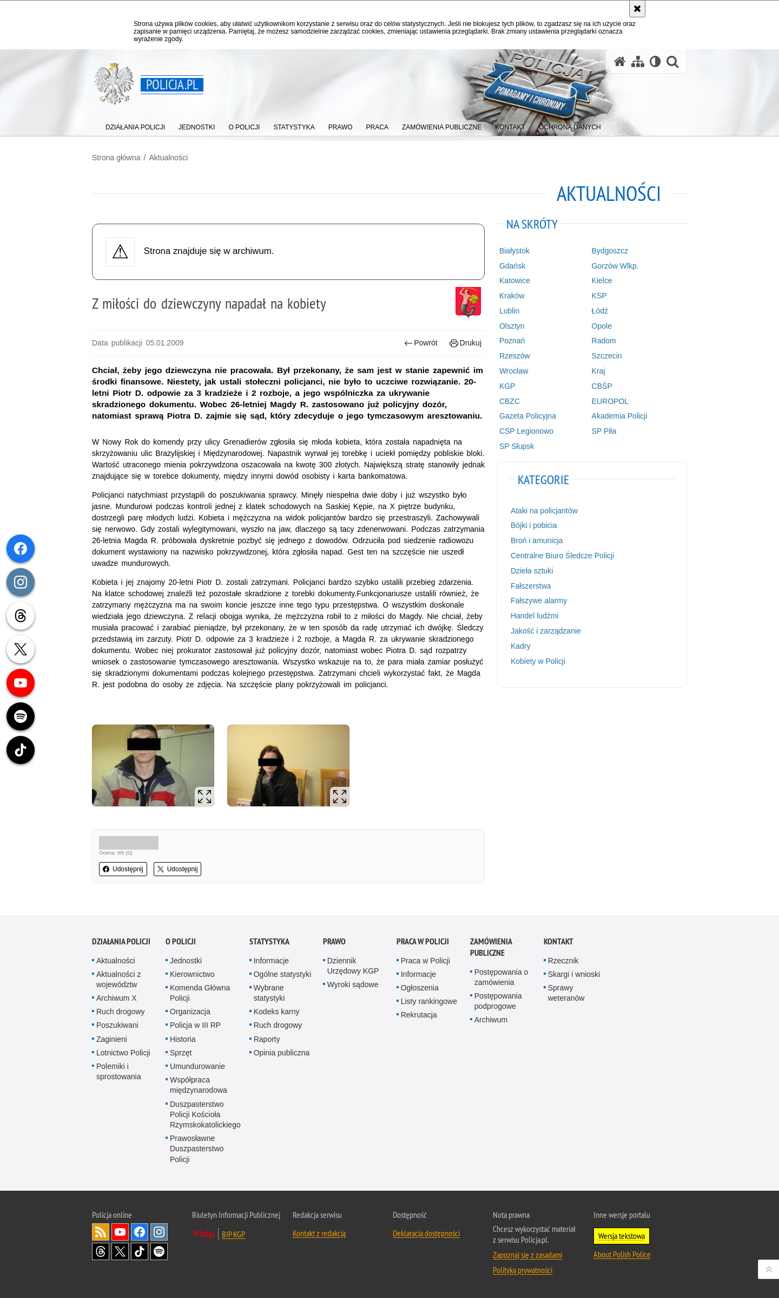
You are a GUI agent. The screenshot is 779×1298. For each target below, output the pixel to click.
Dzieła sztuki (532, 570)
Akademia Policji (620, 416)
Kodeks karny (277, 1011)
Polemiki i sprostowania (118, 1071)
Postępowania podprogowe (498, 1001)
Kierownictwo (192, 974)
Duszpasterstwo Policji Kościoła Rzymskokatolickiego (205, 1114)
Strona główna (116, 157)
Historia (182, 1039)
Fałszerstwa (531, 586)
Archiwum (490, 1019)
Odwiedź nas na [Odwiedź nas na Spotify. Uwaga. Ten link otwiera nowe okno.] (159, 1251)
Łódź (600, 310)
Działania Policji (121, 941)
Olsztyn (512, 326)
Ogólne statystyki (283, 974)
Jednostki (186, 960)
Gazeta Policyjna (527, 416)
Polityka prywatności (522, 1269)
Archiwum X (116, 998)
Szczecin (607, 355)
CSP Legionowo (526, 431)
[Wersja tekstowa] (655, 61)
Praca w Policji (423, 941)
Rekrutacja (419, 1014)
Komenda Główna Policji (200, 992)
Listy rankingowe (429, 1001)
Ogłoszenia (420, 987)
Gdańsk (512, 266)
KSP (599, 295)
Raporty (267, 1039)
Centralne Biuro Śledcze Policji (562, 555)
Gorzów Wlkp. (615, 266)
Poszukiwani (117, 1025)
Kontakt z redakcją (319, 1233)
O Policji (181, 941)
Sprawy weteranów (566, 992)
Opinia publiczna (282, 1052)
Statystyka (269, 941)
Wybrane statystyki (269, 992)
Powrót (421, 343)
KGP (507, 386)
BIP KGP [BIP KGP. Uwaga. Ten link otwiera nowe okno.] (233, 1234)
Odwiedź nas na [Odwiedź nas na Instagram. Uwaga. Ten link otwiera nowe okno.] (159, 1232)
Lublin (509, 310)
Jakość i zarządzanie (546, 631)
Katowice (514, 280)
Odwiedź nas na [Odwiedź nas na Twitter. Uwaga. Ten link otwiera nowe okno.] (120, 1251)
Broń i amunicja (537, 540)
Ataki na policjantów (544, 510)
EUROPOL (610, 401)
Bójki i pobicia (534, 525)
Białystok (514, 250)
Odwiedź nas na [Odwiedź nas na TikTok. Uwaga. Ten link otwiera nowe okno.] (139, 1251)
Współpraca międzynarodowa (198, 1084)
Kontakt (558, 941)
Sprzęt (181, 1052)
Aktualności (168, 157)
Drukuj (465, 343)
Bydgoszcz (610, 250)
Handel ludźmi (535, 615)
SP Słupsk (516, 446)
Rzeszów (514, 355)
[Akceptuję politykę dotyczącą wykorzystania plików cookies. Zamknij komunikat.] (637, 8)
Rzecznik (563, 960)
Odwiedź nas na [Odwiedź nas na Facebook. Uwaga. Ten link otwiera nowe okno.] (139, 1232)
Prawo (334, 941)
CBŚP (602, 386)
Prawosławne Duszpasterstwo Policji (197, 1148)
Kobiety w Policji (538, 661)
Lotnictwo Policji (123, 1052)
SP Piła (604, 431)
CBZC (509, 401)
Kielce (602, 280)
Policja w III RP (195, 1025)
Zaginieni (111, 1039)
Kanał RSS (100, 1232)
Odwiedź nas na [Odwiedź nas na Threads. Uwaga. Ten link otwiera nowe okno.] (100, 1251)
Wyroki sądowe (353, 984)
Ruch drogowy (120, 1011)
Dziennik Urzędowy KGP (353, 965)
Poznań (512, 340)
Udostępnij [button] (123, 869)
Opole (602, 326)
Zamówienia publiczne (491, 947)
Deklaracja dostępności (426, 1233)
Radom (604, 340)
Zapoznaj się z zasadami (527, 1254)
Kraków (512, 295)
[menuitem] (135, 124)
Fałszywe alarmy (539, 600)
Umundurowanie (197, 1066)
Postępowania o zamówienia (501, 977)
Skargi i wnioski (574, 974)
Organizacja (190, 1011)
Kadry (521, 646)
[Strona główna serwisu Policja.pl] (620, 61)
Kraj (598, 371)
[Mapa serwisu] (637, 61)
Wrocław (513, 371)
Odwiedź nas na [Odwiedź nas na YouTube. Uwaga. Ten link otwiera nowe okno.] (120, 1232)
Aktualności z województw (118, 979)
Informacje (271, 960)
